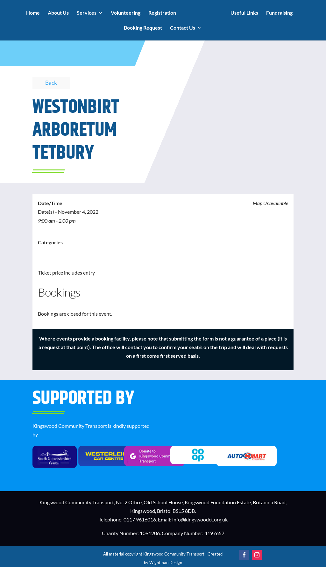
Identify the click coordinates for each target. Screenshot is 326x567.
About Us (58, 13)
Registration (162, 13)
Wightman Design (165, 562)
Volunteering (125, 13)
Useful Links (244, 13)
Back (51, 82)
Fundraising (279, 13)
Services (86, 13)
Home (33, 13)
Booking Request (143, 28)
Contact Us (182, 28)
